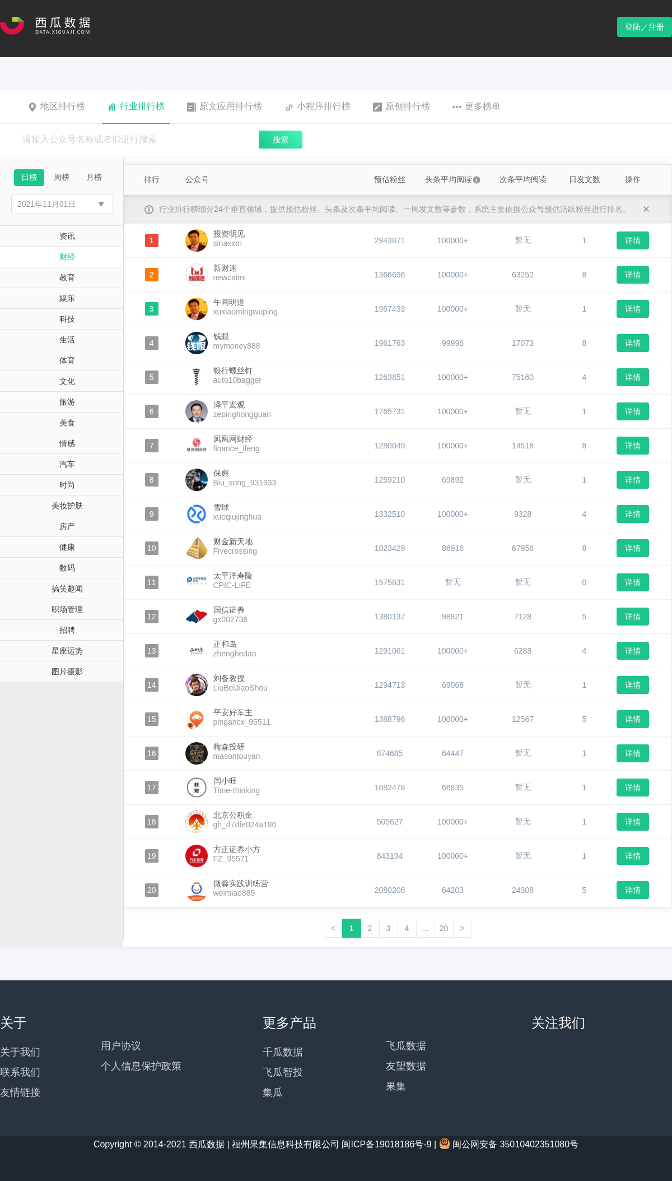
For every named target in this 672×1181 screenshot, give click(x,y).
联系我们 (20, 1072)
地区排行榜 (56, 106)
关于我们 (20, 1052)
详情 (633, 240)
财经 (67, 256)
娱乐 (67, 298)
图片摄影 (67, 671)
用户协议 (121, 1046)
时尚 (67, 484)
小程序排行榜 (317, 106)
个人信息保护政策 (141, 1066)
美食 (67, 422)
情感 (67, 443)
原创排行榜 (401, 106)
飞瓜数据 (406, 1046)
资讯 (67, 235)
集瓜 (273, 1092)
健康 (67, 547)
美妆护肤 (67, 505)
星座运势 (67, 650)
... (425, 928)
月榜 (94, 177)
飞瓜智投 (283, 1072)
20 (444, 928)
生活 (67, 339)
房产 (67, 526)
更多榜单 (476, 106)
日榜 (29, 177)
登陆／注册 (644, 26)
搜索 (280, 139)
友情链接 (20, 1092)
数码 (67, 567)
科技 (67, 318)
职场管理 (67, 609)
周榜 (61, 177)
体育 (67, 360)
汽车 (67, 464)
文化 (67, 381)
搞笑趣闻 (67, 588)
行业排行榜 (136, 106)
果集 (396, 1086)
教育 (67, 277)
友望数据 (406, 1066)
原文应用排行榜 (224, 106)
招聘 (67, 630)
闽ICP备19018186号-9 (386, 1144)
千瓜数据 (283, 1052)
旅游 (67, 401)
